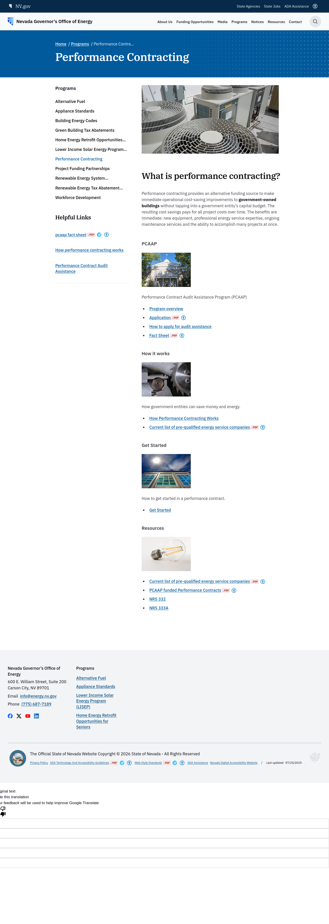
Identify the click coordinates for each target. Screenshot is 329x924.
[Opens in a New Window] (99, 235)
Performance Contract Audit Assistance (81, 268)
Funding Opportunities (195, 21)
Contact (295, 21)
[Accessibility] (315, 6)
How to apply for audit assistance (180, 326)
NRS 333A (158, 608)
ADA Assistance (296, 6)
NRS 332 (157, 599)
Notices (257, 21)
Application (160, 317)
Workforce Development (78, 197)
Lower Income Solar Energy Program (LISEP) (89, 149)
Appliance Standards (74, 111)
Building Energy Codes (76, 120)
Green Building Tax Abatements (84, 130)
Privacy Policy (39, 763)
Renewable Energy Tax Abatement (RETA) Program (87, 188)
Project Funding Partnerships (82, 168)
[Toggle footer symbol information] (314, 757)
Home (60, 44)
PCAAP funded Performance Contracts (185, 590)
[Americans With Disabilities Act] (106, 235)
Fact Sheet (159, 335)
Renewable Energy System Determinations (80, 178)
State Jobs (272, 6)
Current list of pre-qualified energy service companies (199, 427)
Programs (239, 21)
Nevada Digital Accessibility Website (233, 763)
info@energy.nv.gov (38, 696)
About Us (164, 21)
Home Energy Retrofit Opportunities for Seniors (88, 140)
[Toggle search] (315, 21)
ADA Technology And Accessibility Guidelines (79, 763)
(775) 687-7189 (36, 704)
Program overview (166, 308)
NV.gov (19, 6)
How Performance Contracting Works (183, 418)
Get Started (160, 510)
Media (223, 21)
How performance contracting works (89, 250)
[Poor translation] (3, 811)
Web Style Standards (148, 763)
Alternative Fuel (70, 101)
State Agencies (248, 6)
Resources (276, 21)
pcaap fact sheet (70, 234)
